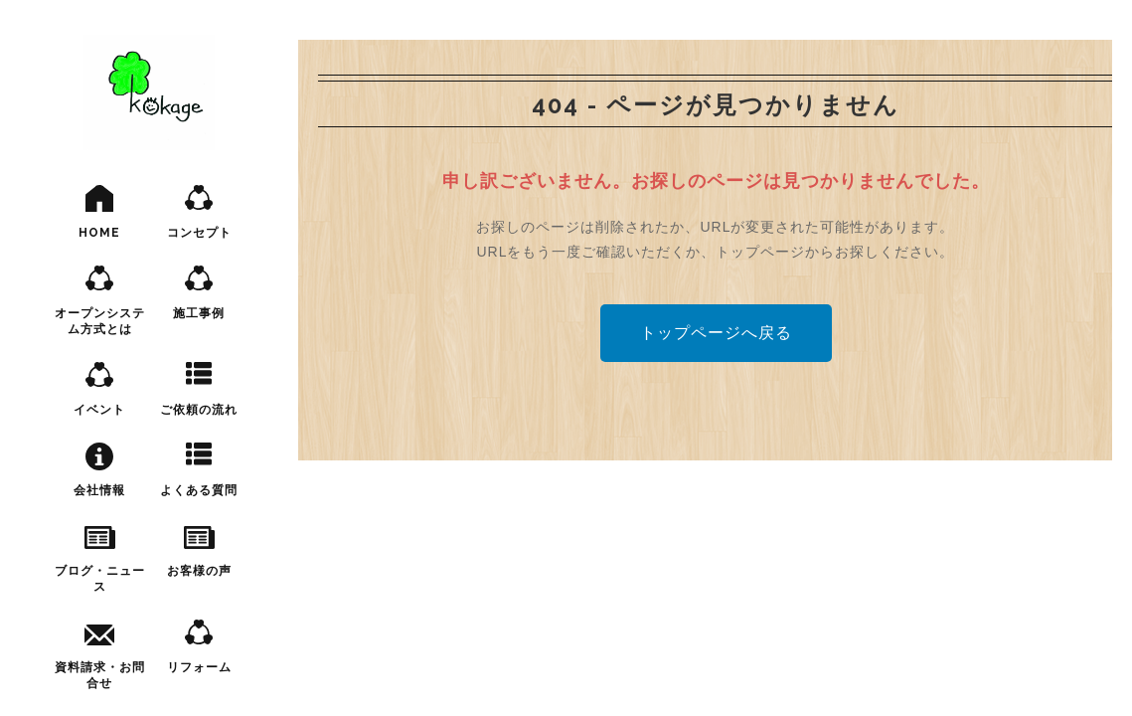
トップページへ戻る (716, 332)
